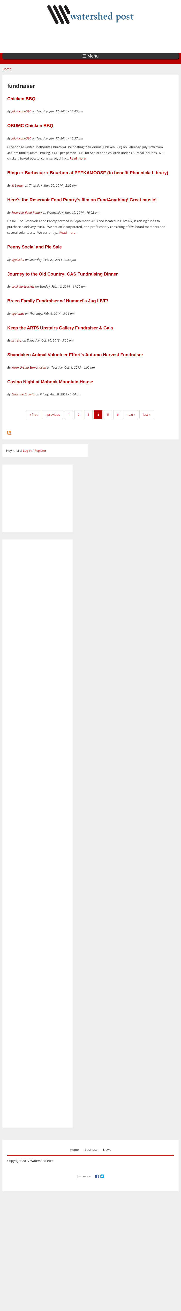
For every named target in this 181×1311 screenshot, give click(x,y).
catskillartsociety (22, 286)
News (107, 1149)
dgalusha (17, 259)
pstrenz (16, 340)
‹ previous (52, 414)
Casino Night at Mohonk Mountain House (50, 381)
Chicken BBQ (21, 98)
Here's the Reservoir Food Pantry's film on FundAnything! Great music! (82, 199)
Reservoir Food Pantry (26, 212)
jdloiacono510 (21, 111)
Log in (27, 450)
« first (33, 414)
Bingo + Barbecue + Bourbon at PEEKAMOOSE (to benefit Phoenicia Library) (87, 172)
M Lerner (17, 185)
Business (91, 1149)
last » (146, 414)
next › (131, 414)
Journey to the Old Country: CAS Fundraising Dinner (62, 274)
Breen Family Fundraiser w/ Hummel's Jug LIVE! (57, 301)
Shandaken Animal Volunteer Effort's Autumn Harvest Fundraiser (75, 354)
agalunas (17, 313)
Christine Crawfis (23, 394)
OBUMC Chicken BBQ (30, 125)
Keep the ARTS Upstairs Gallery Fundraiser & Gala (60, 328)
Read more (78, 158)
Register (40, 450)
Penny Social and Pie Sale (34, 247)
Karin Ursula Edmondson (28, 367)
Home (6, 69)
